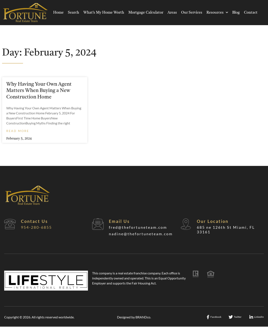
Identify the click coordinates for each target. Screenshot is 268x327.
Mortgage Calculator (145, 12)
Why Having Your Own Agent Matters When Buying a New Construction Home (39, 91)
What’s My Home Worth (103, 12)
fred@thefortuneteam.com (138, 227)
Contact (251, 12)
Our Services (191, 12)
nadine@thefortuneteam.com (141, 233)
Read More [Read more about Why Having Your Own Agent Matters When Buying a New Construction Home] (17, 131)
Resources (217, 12)
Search (73, 12)
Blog (236, 12)
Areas (172, 12)
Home (58, 12)
